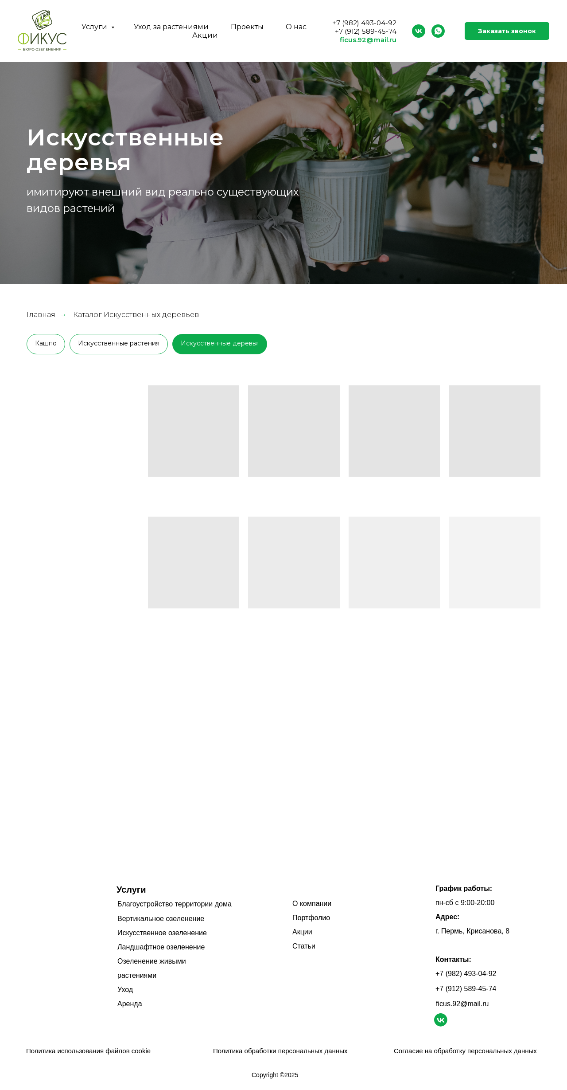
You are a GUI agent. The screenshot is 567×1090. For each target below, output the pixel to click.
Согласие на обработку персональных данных (465, 1051)
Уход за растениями (171, 27)
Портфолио (311, 917)
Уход (125, 989)
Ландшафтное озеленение (161, 947)
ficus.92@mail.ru (368, 39)
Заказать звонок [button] (507, 31)
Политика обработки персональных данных (280, 1051)
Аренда (129, 1004)
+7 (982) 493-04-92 (364, 23)
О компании (311, 903)
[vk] (418, 31)
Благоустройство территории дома (174, 904)
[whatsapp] (438, 31)
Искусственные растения (118, 343)
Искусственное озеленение (162, 933)
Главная (41, 314)
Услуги (95, 27)
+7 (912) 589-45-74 (365, 31)
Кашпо (46, 343)
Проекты (247, 27)
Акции (205, 35)
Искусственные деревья (220, 343)
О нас (296, 27)
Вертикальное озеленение (160, 918)
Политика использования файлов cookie (88, 1051)
